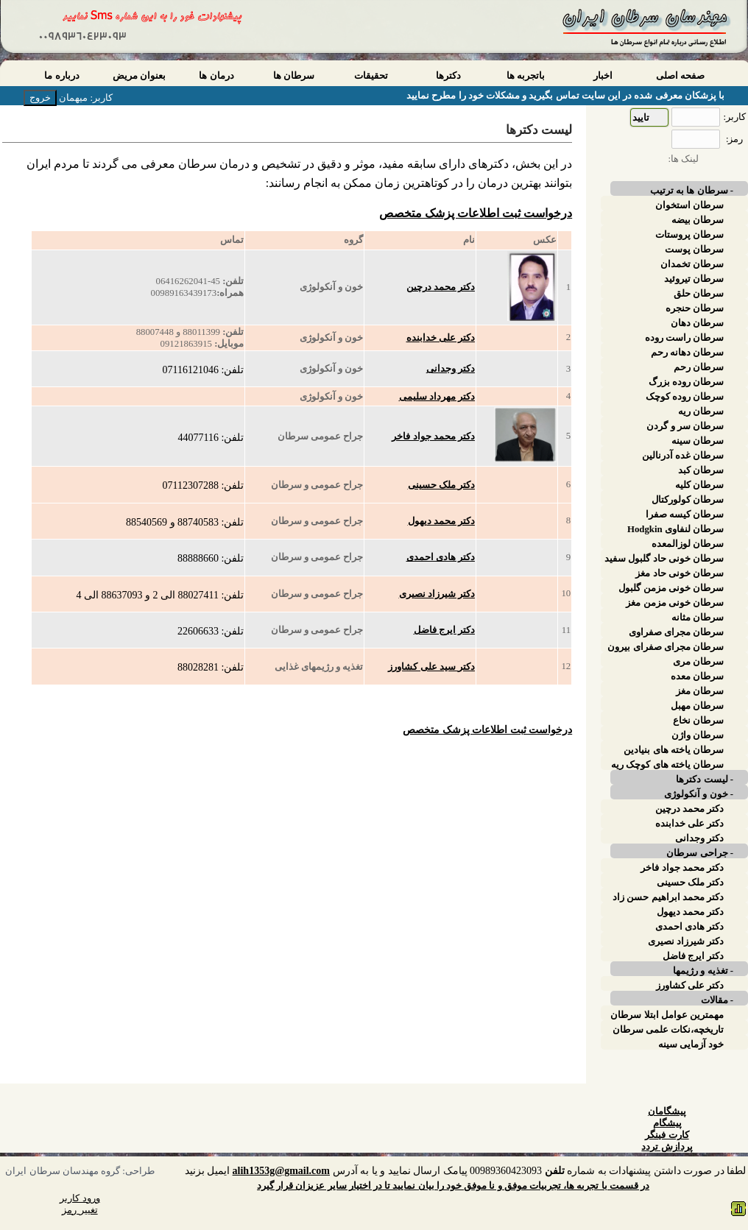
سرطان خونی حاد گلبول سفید (664, 559)
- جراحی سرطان (699, 853)
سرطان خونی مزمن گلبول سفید (671, 588)
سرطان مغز (700, 691)
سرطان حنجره (695, 308)
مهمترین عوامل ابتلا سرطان (667, 1015)
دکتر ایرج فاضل (444, 630)
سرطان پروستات (689, 235)
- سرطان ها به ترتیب (691, 190)
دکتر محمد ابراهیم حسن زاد (668, 897)
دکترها (448, 76)
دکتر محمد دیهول (441, 521)
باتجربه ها (526, 76)
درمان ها (216, 76)
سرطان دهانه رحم (687, 352)
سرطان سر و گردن (685, 426)
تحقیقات (371, 76)
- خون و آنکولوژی (698, 794)
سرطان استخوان (689, 205)
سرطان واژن (697, 735)
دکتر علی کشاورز (690, 985)
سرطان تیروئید (694, 279)
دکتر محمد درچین (440, 287)
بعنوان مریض (139, 76)
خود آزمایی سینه (691, 1044)
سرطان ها (293, 76)
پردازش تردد (666, 1147)
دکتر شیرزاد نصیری (437, 594)
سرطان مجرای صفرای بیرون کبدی (665, 647)
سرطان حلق (699, 294)
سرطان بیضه (697, 220)
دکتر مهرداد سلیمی (437, 397)
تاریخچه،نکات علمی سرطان (668, 1030)
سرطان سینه (697, 441)
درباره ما (61, 76)
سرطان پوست (694, 249)
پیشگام (667, 1123)
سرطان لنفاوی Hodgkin (675, 529)
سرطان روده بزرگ (686, 382)
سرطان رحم (699, 367)
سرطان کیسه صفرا (685, 514)
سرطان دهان (697, 323)
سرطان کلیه (699, 485)
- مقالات (717, 1000)
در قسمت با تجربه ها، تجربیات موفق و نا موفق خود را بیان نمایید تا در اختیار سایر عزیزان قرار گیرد (453, 1186)
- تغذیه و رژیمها (703, 971)
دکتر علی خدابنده (440, 338)
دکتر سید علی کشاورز (431, 667)
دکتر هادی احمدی (440, 557)
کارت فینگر (666, 1135)
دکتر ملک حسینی (441, 485)
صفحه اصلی (680, 76)
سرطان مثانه (697, 617)
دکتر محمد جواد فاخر (433, 436)
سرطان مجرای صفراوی (676, 632)
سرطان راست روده (684, 338)
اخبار (603, 76)
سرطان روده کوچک (685, 397)
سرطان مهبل (697, 706)
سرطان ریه (701, 411)
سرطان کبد (701, 470)
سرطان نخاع (698, 720)
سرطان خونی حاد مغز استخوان (679, 573)
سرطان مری (698, 662)
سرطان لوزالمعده (688, 544)
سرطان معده (697, 676)
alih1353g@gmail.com (281, 1170)
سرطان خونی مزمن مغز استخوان (675, 603)
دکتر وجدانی (450, 369)
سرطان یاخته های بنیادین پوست (674, 750)
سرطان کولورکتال (688, 500)
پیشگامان (667, 1111)
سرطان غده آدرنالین (683, 455)
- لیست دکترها (704, 779)
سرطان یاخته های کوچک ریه (667, 765)
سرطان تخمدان (692, 264)
